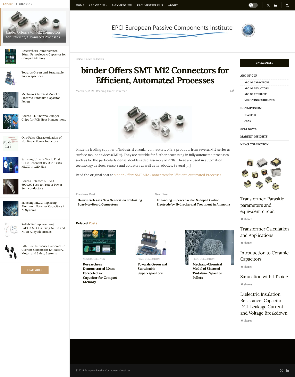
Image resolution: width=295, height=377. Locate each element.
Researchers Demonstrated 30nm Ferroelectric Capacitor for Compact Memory (44, 54)
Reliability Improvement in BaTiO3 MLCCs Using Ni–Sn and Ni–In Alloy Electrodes (43, 228)
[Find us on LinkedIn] (275, 5)
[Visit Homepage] (182, 31)
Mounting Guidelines (259, 100)
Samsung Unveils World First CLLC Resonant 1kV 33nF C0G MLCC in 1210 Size (42, 162)
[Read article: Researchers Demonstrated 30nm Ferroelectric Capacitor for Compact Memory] (100, 253)
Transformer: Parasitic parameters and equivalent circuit (262, 205)
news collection (95, 58)
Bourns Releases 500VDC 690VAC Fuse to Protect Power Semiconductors (42, 184)
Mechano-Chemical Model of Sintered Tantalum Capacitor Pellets (41, 97)
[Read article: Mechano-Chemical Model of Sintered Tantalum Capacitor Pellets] (209, 253)
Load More (34, 270)
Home (80, 5)
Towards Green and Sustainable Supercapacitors (152, 274)
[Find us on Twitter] (268, 5)
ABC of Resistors (255, 94)
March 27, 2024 (85, 91)
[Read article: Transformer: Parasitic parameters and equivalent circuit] (264, 174)
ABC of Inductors (256, 88)
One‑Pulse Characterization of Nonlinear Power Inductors (42, 139)
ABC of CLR (97, 5)
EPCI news (248, 129)
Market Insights (254, 136)
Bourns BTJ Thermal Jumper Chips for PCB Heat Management (44, 117)
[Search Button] (287, 5)
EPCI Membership (150, 5)
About (173, 5)
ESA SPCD (250, 114)
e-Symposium (122, 5)
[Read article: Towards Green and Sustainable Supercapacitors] (154, 253)
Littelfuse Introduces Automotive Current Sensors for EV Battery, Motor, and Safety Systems (43, 249)
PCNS (247, 120)
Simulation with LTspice (264, 276)
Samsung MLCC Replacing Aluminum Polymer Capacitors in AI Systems (44, 206)
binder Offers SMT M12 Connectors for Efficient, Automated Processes (33, 34)
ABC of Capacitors (256, 82)
